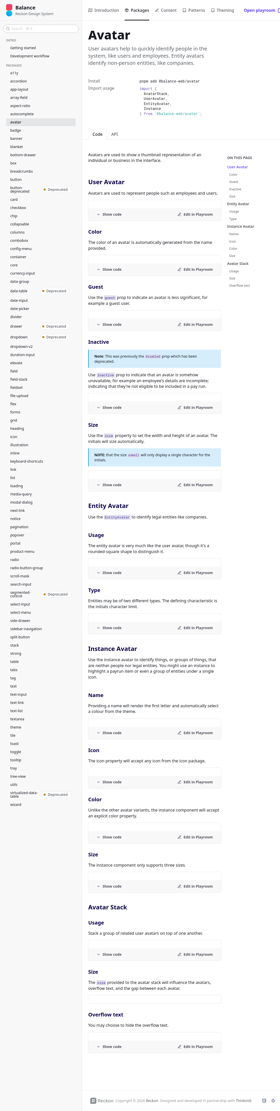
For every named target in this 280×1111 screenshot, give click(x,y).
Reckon (152, 1100)
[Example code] (109, 214)
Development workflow (29, 56)
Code (98, 134)
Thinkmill (243, 1100)
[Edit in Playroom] (195, 214)
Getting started (23, 47)
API (114, 134)
